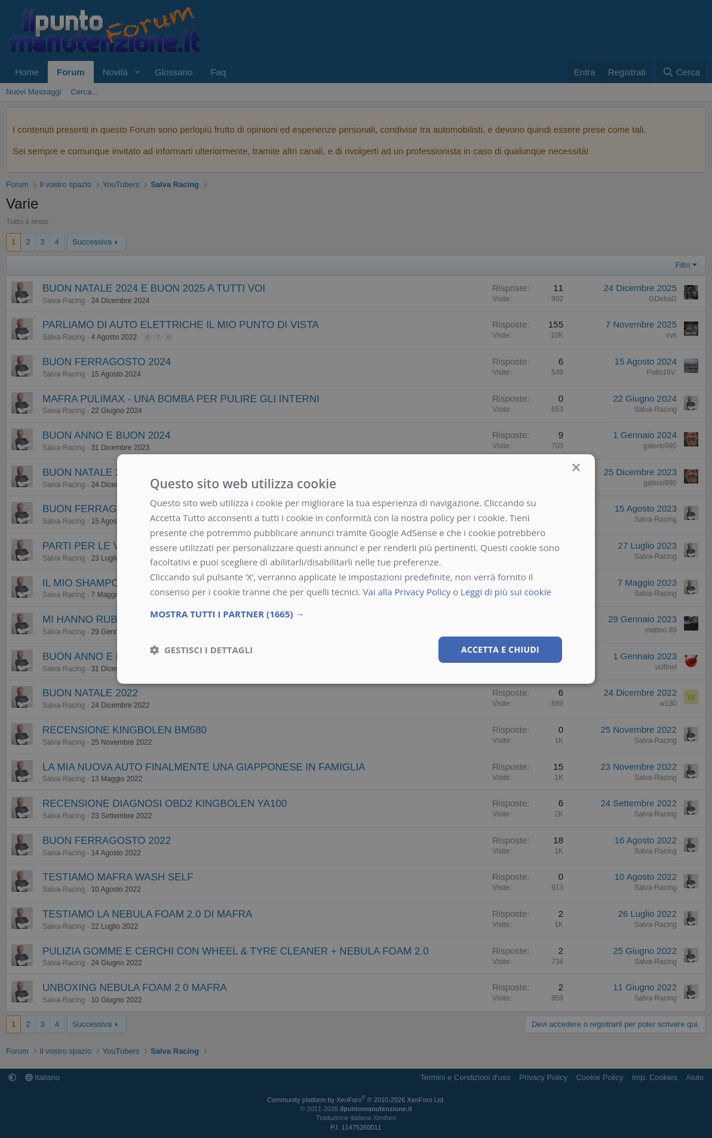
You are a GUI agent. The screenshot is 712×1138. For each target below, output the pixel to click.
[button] (356, 613)
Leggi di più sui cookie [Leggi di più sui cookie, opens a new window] (506, 592)
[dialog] (356, 569)
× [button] (575, 468)
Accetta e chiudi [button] (499, 648)
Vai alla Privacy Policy (406, 592)
